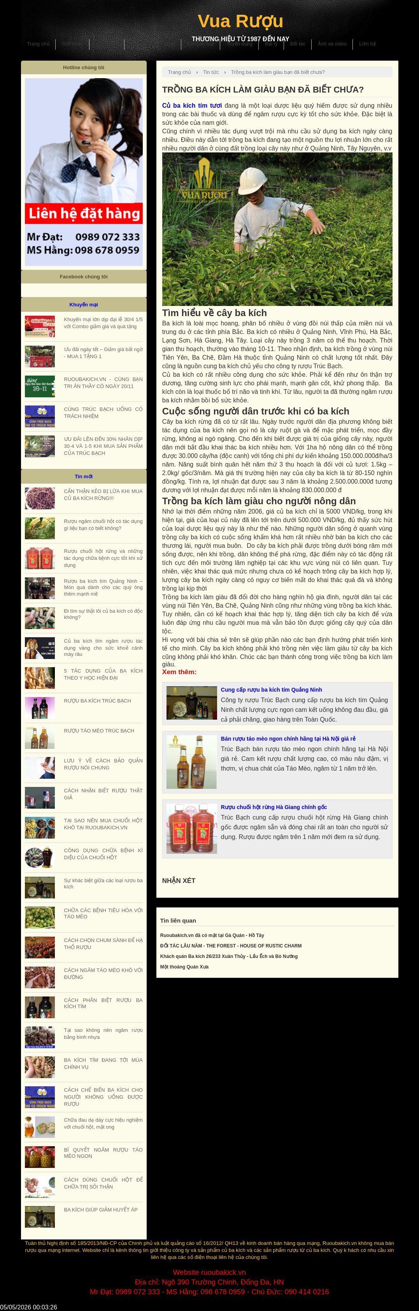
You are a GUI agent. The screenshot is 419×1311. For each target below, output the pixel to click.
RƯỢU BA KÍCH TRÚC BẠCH (97, 701)
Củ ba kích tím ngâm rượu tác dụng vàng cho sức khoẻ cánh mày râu (103, 647)
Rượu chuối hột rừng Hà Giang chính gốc (274, 807)
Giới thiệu (72, 44)
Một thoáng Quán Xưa (184, 967)
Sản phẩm (107, 44)
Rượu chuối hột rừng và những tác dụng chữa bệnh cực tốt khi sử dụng (103, 558)
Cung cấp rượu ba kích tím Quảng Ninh (271, 690)
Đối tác (298, 44)
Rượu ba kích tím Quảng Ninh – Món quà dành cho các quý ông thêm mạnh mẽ (103, 587)
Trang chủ (38, 44)
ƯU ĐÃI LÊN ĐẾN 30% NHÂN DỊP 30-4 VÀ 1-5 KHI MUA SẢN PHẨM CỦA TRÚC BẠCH (103, 446)
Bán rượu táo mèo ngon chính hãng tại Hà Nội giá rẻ (288, 739)
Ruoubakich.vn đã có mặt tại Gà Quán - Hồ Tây (212, 935)
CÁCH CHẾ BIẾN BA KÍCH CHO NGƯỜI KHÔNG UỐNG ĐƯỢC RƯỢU (103, 1097)
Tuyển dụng (239, 44)
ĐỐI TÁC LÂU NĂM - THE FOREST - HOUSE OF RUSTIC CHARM (231, 946)
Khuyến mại (201, 44)
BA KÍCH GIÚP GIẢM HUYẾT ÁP (101, 1210)
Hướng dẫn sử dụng (153, 44)
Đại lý (271, 44)
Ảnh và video (332, 44)
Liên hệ (367, 44)
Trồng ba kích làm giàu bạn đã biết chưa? (278, 72)
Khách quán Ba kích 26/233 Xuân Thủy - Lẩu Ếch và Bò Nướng (229, 956)
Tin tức (211, 72)
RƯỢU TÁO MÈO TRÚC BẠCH (99, 731)
